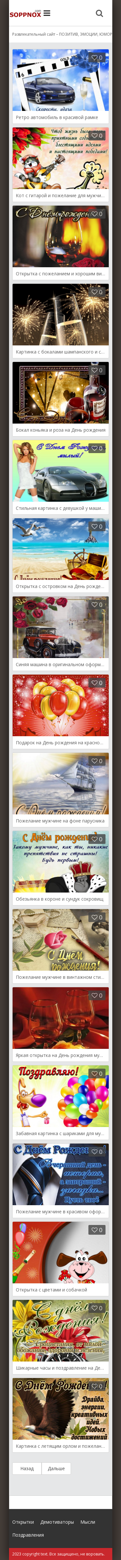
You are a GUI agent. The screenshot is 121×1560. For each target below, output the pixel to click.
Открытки (23, 1522)
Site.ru (25, 13)
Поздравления (28, 1535)
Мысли (87, 1522)
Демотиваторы (57, 1522)
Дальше (56, 1468)
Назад (27, 1468)
